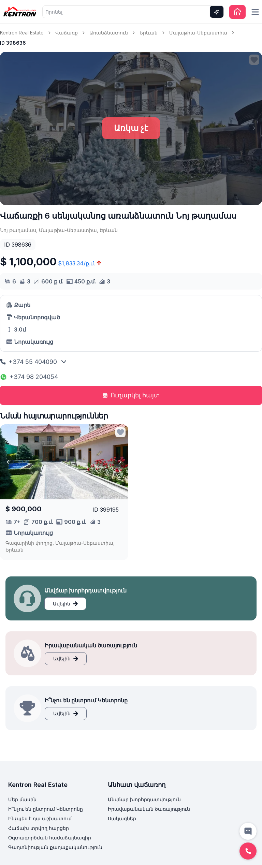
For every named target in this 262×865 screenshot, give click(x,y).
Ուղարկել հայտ (131, 395)
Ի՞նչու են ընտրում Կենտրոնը (45, 809)
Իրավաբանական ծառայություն (149, 809)
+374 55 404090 (28, 361)
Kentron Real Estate (22, 32)
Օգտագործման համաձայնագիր (49, 837)
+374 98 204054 (29, 376)
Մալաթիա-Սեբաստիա (198, 32)
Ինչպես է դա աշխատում (40, 818)
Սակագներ (122, 818)
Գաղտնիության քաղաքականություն (55, 847)
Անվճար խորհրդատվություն (144, 799)
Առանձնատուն (108, 32)
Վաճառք (66, 32)
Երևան (149, 32)
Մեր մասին (22, 799)
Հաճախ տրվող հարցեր (38, 828)
